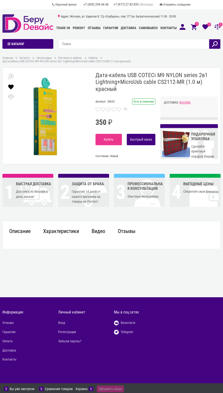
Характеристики (61, 231)
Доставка (128, 28)
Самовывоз (148, 28)
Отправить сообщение (177, 4)
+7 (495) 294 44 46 (96, 4)
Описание (20, 231)
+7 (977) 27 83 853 (126, 4)
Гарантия (110, 28)
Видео (98, 231)
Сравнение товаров (59, 389)
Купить (109, 139)
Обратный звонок (66, 4)
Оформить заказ (110, 389)
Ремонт (79, 28)
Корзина (82, 389)
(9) (125, 109)
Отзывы (94, 28)
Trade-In (63, 28)
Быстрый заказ (141, 139)
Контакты (168, 28)
